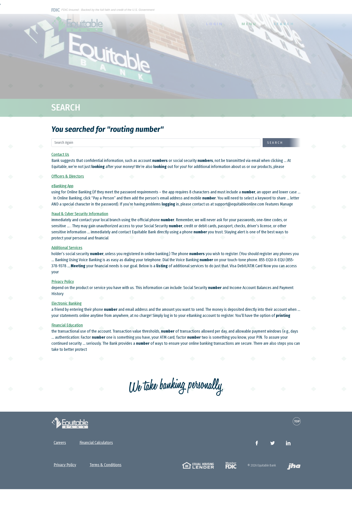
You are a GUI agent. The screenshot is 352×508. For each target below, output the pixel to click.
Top (297, 421)
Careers (60, 442)
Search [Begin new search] (275, 143)
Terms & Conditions (105, 464)
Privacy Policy (65, 464)
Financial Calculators (96, 442)
